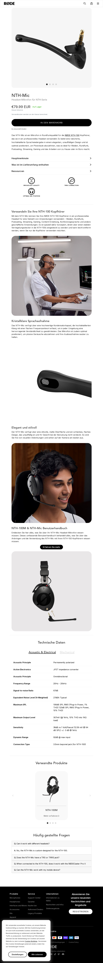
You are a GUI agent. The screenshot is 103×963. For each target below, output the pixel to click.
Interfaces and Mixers (18, 906)
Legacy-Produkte (35, 913)
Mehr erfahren (51, 816)
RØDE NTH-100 (72, 135)
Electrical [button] (42, 652)
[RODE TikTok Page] (55, 954)
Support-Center (34, 898)
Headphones (15, 902)
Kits (11, 913)
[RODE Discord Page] (63, 954)
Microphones (15, 898)
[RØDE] (9, 3)
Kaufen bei (32, 906)
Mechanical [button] (67, 652)
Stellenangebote (52, 908)
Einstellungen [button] (17, 954)
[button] (91, 3)
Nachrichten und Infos (55, 905)
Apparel (13, 917)
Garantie (31, 902)
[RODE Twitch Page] (59, 954)
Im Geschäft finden (19, 129)
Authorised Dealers (35, 909)
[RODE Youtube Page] (51, 954)
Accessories (15, 909)
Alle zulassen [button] (37, 954)
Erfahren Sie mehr (51, 547)
